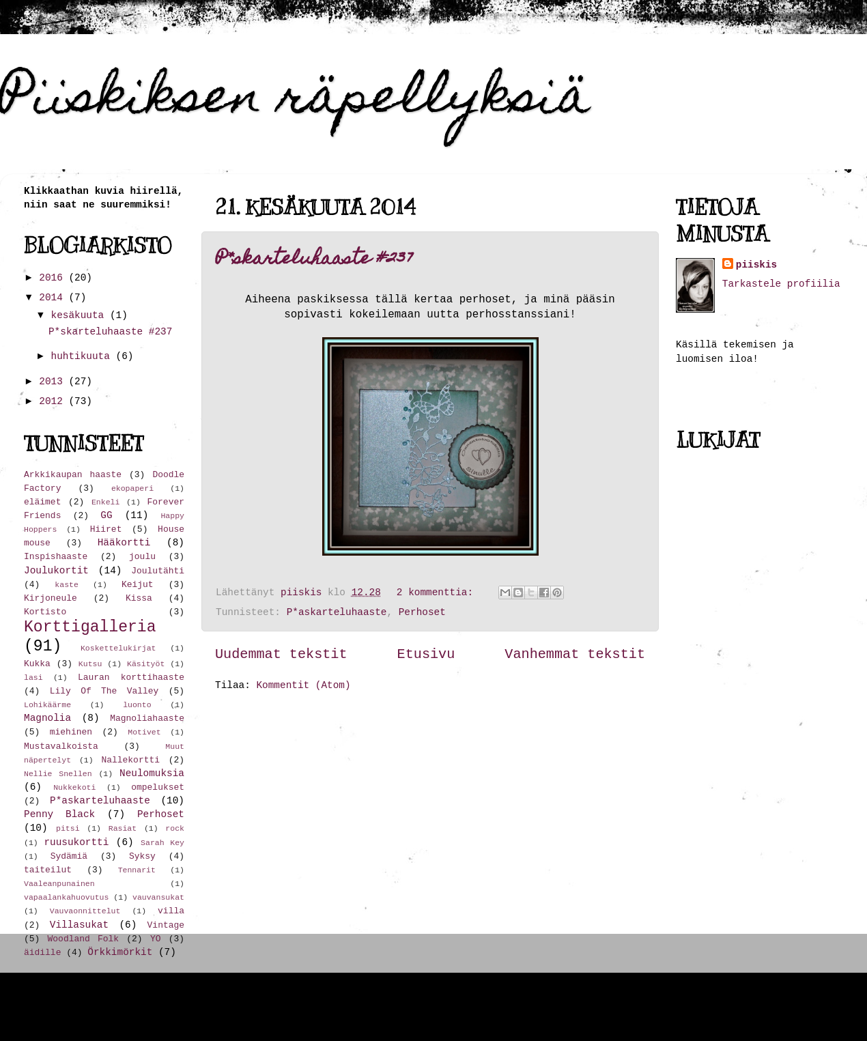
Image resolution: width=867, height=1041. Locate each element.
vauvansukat (158, 897)
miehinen (71, 732)
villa (171, 911)
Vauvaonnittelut (85, 911)
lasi (33, 677)
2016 (53, 277)
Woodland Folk (83, 939)
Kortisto (45, 612)
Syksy (142, 856)
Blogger (642, 1006)
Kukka (37, 664)
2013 (53, 381)
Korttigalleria (90, 627)
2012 (53, 401)
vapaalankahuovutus (66, 897)
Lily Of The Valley (104, 691)
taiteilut (48, 870)
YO (155, 939)
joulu (142, 557)
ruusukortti (76, 842)
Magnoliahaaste (147, 718)
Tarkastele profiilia (781, 284)
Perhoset (422, 612)
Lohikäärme (47, 704)
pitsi (68, 828)
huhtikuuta (83, 356)
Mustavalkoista (61, 746)
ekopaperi (132, 488)
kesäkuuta (80, 315)
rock (174, 828)
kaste (67, 584)
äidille (42, 952)
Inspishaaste (55, 557)
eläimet (42, 502)
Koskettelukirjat (118, 648)
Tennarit (137, 870)
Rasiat (123, 828)
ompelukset (157, 787)
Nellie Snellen (58, 773)
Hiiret (106, 529)
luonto (137, 704)
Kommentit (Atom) (303, 685)
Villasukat (79, 924)
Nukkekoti (74, 787)
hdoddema (486, 1006)
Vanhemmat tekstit (574, 654)
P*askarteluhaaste (337, 612)
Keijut (138, 585)
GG (106, 515)
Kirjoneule (50, 598)
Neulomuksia (151, 773)
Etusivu (426, 654)
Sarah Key (162, 842)
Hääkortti (124, 542)
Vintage (165, 925)
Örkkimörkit (119, 952)
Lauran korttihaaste (131, 677)
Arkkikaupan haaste (73, 475)
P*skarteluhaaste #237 (314, 259)
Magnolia (47, 718)
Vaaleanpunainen (59, 883)
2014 (53, 297)
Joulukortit (56, 570)
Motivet (144, 732)
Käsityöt (146, 663)
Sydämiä (69, 856)
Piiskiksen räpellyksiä (295, 100)
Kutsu (90, 663)
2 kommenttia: (438, 592)
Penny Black (59, 814)
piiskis (756, 264)
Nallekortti (130, 760)
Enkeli (105, 502)
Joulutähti (157, 571)
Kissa (139, 598)
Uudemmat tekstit (281, 654)
